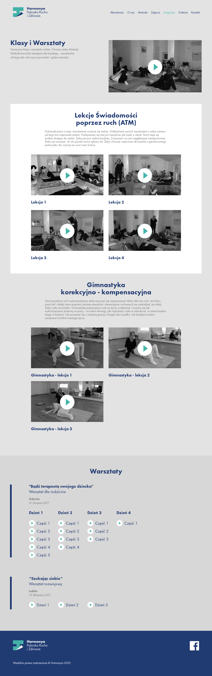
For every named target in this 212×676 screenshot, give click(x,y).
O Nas (130, 12)
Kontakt (195, 12)
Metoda (143, 12)
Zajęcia (155, 12)
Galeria (183, 12)
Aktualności (117, 12)
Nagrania (169, 12)
